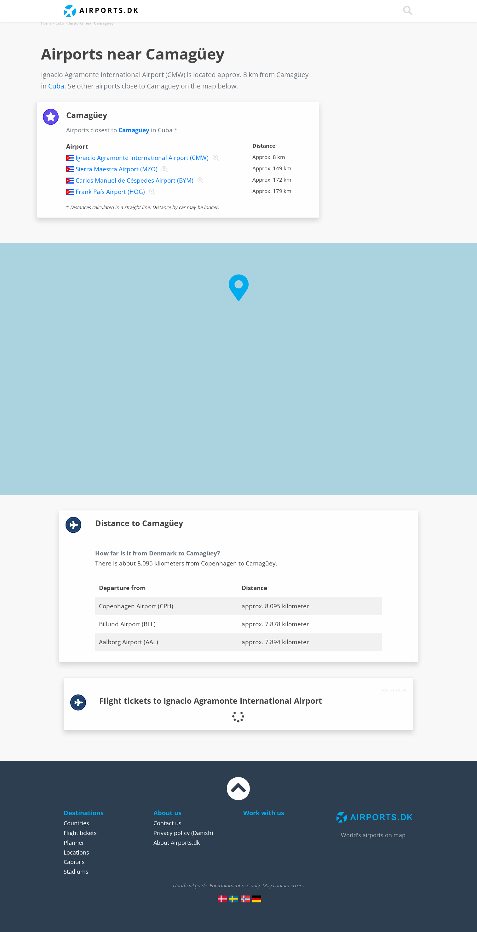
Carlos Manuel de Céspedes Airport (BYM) (134, 180)
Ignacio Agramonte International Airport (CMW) (142, 158)
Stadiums (76, 871)
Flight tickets (80, 833)
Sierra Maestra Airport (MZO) (117, 169)
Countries (76, 823)
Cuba (60, 23)
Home (46, 23)
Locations (76, 852)
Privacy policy (171, 833)
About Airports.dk (176, 842)
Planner (74, 842)
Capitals (74, 862)
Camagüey (133, 130)
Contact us (167, 823)
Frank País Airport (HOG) (110, 192)
